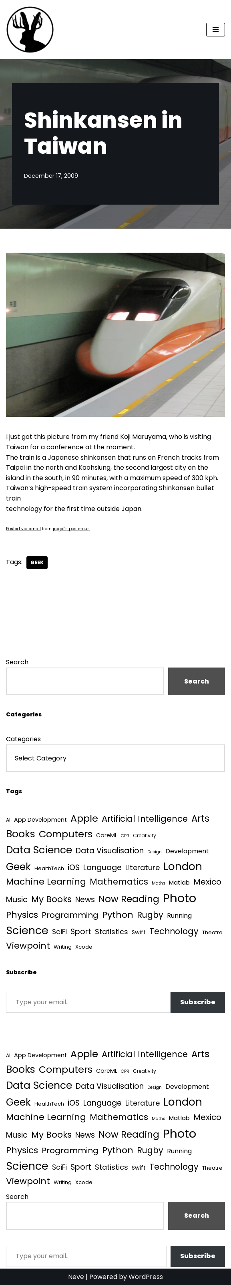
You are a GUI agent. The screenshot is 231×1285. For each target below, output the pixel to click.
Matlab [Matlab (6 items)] (179, 882)
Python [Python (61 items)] (117, 915)
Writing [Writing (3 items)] (63, 947)
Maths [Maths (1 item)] (158, 883)
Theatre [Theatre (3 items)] (212, 932)
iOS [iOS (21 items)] (74, 867)
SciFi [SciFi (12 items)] (59, 932)
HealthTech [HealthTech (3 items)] (49, 868)
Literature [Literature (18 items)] (142, 868)
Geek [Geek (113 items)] (18, 866)
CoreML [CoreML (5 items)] (106, 835)
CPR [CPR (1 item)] (125, 836)
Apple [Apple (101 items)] (84, 818)
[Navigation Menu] (215, 29)
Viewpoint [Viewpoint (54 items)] (28, 945)
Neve (76, 1276)
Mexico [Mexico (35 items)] (207, 881)
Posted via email (23, 529)
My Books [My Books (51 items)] (51, 899)
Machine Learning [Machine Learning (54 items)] (46, 881)
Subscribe (197, 1002)
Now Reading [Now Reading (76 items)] (128, 899)
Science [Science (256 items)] (27, 930)
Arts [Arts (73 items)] (200, 818)
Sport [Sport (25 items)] (80, 931)
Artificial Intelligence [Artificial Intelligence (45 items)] (145, 818)
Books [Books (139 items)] (20, 834)
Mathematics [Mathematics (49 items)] (119, 881)
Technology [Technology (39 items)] (174, 931)
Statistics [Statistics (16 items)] (111, 932)
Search (17, 662)
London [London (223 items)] (182, 866)
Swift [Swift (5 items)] (139, 932)
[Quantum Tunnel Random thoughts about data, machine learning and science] (30, 30)
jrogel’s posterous (71, 529)
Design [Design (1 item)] (154, 852)
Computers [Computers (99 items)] (65, 834)
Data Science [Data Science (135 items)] (39, 850)
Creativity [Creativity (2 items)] (144, 835)
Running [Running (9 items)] (179, 915)
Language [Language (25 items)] (102, 867)
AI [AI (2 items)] (8, 819)
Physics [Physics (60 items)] (22, 915)
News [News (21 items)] (85, 899)
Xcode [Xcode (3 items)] (83, 947)
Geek (37, 562)
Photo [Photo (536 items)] (179, 898)
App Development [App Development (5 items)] (40, 820)
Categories (23, 739)
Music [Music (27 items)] (17, 899)
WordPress (146, 1276)
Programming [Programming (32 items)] (70, 915)
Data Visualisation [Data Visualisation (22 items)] (110, 850)
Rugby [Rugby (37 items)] (150, 915)
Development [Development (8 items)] (187, 851)
